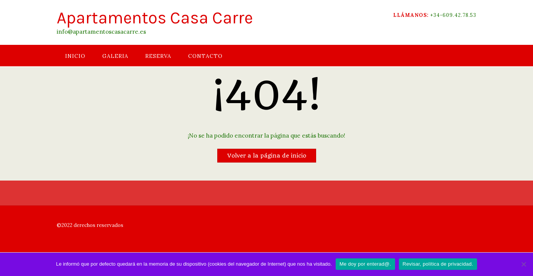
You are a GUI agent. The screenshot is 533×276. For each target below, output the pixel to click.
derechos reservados (97, 225)
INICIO (75, 56)
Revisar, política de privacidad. (438, 264)
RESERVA (158, 56)
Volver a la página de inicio (266, 155)
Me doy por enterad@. (365, 264)
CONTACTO (205, 56)
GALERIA (115, 56)
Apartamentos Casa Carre (155, 18)
